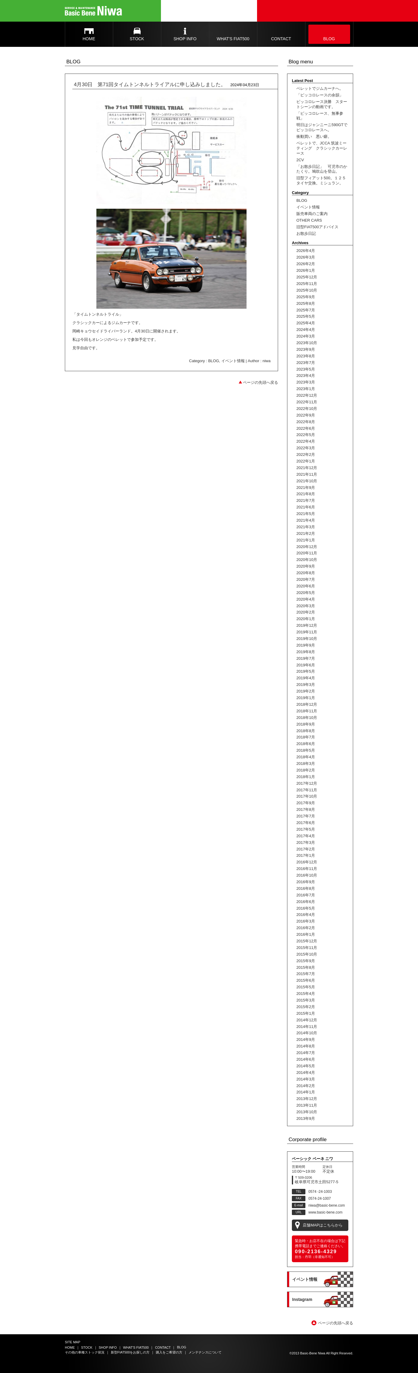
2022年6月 (305, 428)
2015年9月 (305, 961)
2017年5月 (305, 829)
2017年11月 (306, 790)
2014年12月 (306, 1020)
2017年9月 (305, 803)
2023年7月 (305, 362)
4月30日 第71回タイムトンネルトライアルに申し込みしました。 (150, 84)
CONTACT (281, 38)
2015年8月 (305, 967)
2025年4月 (305, 323)
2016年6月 (305, 901)
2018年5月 (305, 750)
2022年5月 (305, 434)
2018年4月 (305, 757)
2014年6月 (305, 1059)
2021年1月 (305, 540)
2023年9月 (305, 349)
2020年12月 (306, 546)
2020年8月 (305, 573)
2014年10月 (306, 1033)
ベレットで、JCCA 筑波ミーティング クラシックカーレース (321, 148)
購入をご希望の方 (169, 1352)
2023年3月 (305, 382)
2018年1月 (305, 776)
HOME (89, 38)
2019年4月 (305, 678)
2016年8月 (305, 888)
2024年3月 (305, 336)
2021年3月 (305, 527)
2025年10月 (306, 290)
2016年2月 (305, 928)
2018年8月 (305, 731)
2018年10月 (306, 717)
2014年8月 (305, 1046)
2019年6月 (305, 665)
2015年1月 (305, 1013)
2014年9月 (305, 1039)
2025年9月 (305, 297)
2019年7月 (305, 658)
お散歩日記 (306, 233)
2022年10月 (306, 408)
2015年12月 (306, 941)
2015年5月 (305, 987)
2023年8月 (305, 356)
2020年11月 (306, 553)
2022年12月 (306, 395)
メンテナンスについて (205, 1352)
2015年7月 (305, 973)
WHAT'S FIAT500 (233, 38)
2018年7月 (305, 737)
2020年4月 (305, 599)
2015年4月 (305, 993)
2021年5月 (305, 513)
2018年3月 (305, 763)
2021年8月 (305, 494)
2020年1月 (305, 619)
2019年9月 (305, 645)
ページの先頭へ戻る (260, 382)
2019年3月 (305, 684)
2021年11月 (306, 474)
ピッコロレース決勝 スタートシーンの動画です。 (321, 104)
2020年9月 (305, 566)
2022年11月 (306, 402)
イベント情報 (233, 361)
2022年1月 (305, 461)
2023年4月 (305, 375)
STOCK (137, 38)
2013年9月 (305, 1118)
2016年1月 (305, 934)
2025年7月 (305, 310)
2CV (300, 160)
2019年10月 (306, 638)
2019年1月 (305, 698)
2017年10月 (306, 796)
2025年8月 (305, 303)
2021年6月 (305, 507)
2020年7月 (305, 579)
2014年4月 (305, 1072)
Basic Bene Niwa (93, 11)
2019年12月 (306, 625)
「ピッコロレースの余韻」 (319, 95)
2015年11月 (306, 947)
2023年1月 (305, 388)
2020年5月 (305, 592)
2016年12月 (306, 862)
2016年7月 (305, 895)
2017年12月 (306, 783)
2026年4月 (305, 250)
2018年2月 (305, 770)
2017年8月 (305, 809)
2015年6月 (305, 980)
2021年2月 (305, 533)
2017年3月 (305, 842)
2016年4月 (305, 914)
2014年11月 (306, 1026)
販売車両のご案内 (312, 213)
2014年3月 (305, 1079)
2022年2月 (305, 454)
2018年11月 (306, 711)
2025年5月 (305, 316)
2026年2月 (305, 264)
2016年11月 (306, 868)
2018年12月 (306, 704)
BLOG (329, 38)
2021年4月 (305, 520)
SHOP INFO (185, 38)
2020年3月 (305, 606)
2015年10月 (306, 954)
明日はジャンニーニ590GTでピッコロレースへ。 (321, 127)
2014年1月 (305, 1092)
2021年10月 (306, 481)
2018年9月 (305, 724)
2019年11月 (306, 632)
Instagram (302, 1299)
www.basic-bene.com (325, 1212)
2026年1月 (305, 270)
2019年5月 (305, 671)
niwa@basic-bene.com (326, 1205)
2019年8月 (305, 652)
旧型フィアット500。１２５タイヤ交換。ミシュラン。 (321, 180)
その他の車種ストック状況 (84, 1352)
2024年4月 (305, 329)
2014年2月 (305, 1086)
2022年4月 (305, 441)
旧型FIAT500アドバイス (317, 227)
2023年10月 (306, 343)
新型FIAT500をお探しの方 (130, 1352)
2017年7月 (305, 816)
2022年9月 (305, 415)
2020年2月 (305, 612)
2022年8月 (305, 422)
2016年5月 (305, 908)
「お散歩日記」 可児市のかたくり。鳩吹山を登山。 (321, 169)
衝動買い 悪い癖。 (314, 136)
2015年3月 (305, 1000)
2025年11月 (306, 283)
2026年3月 (305, 257)
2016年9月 (305, 882)
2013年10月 (306, 1112)
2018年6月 (305, 743)
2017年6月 (305, 822)
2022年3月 (305, 448)
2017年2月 (305, 849)
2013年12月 (306, 1098)
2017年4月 (305, 836)
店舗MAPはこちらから (322, 1225)
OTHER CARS (309, 220)
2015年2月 (305, 1007)
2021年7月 (305, 500)
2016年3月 (305, 921)
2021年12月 (306, 467)
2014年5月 (305, 1066)
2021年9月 (305, 487)
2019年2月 (305, 691)
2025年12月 (306, 277)
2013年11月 (306, 1105)
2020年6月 (305, 586)
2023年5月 (305, 369)
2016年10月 (306, 875)
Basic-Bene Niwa (313, 1353)
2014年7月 (305, 1052)
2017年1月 (305, 855)
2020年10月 (306, 559)
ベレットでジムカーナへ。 (319, 88)
